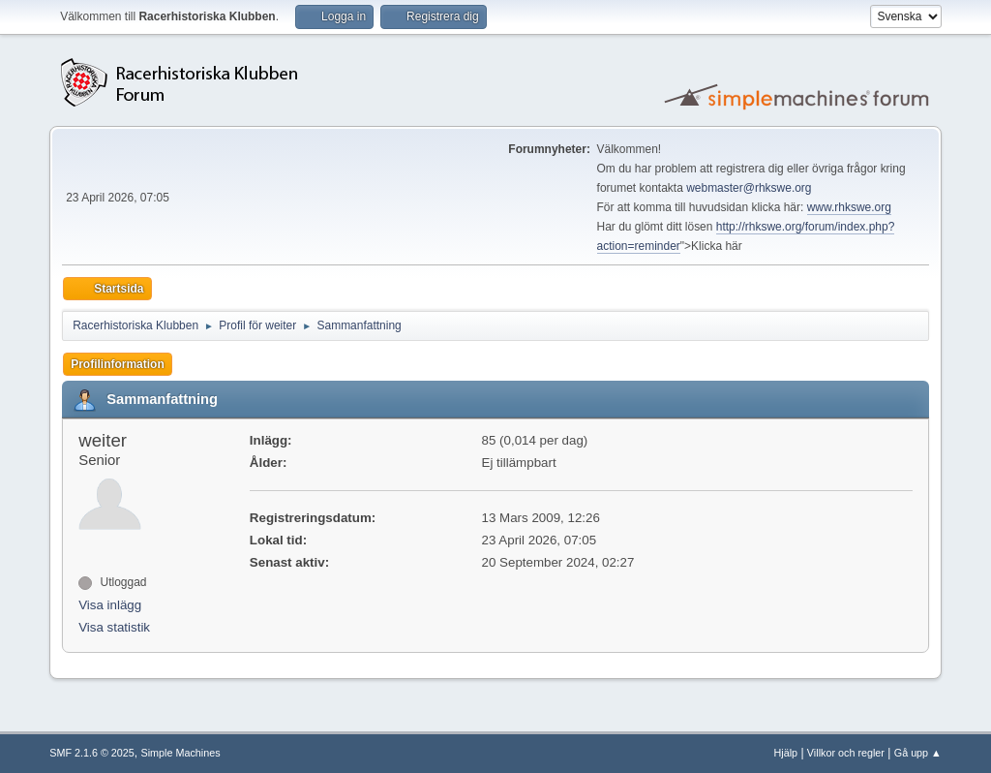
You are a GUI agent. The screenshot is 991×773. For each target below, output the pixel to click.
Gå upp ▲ (918, 752)
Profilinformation (118, 364)
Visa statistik (114, 627)
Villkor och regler (846, 752)
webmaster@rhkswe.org (748, 188)
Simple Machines (181, 752)
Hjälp (786, 752)
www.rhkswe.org (849, 207)
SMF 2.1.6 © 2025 (92, 752)
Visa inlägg (109, 605)
